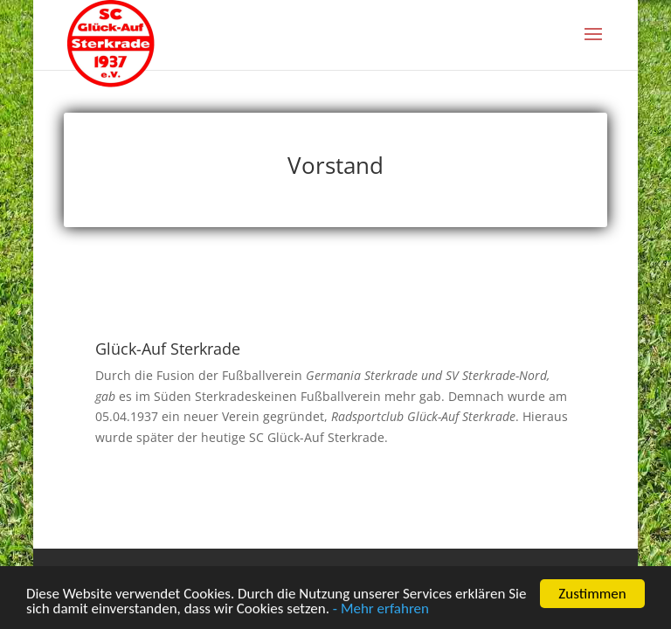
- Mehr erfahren (381, 609)
